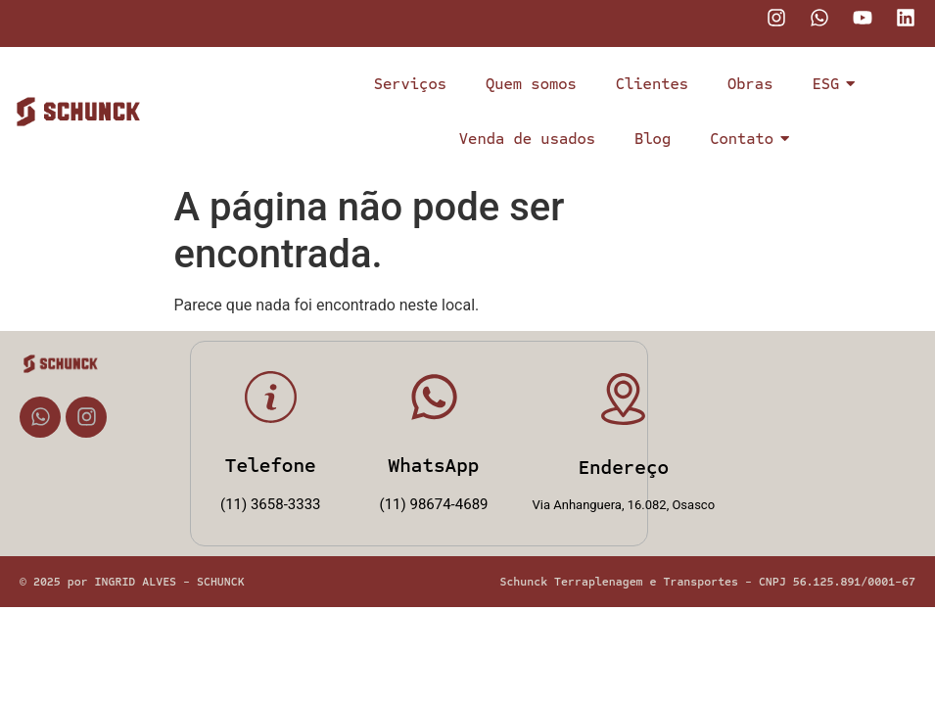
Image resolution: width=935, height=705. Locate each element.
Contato (746, 138)
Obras (749, 83)
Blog (652, 138)
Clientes (652, 83)
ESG (830, 83)
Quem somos (531, 83)
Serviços (410, 83)
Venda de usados (527, 138)
